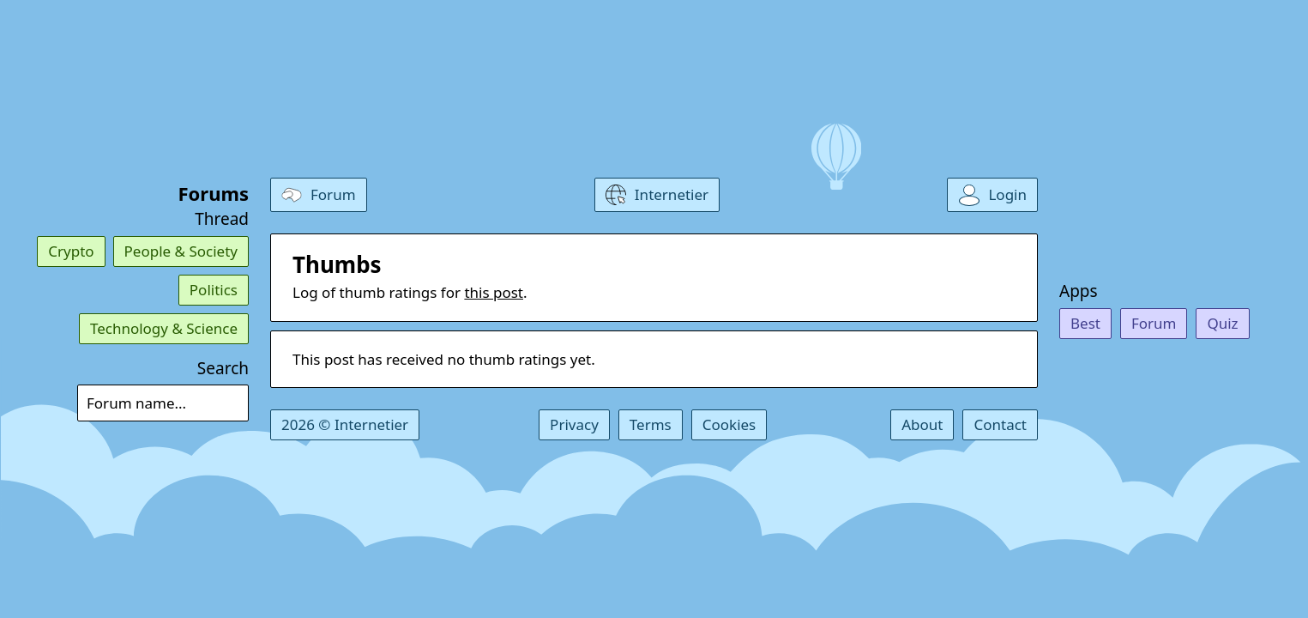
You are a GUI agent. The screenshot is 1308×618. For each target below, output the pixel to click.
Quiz (1222, 323)
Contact (1000, 424)
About (922, 424)
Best (1085, 323)
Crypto (70, 251)
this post (493, 292)
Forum (1154, 323)
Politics (214, 290)
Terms (651, 424)
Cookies (729, 424)
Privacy (574, 424)
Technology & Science (164, 328)
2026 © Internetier (344, 424)
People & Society (181, 251)
